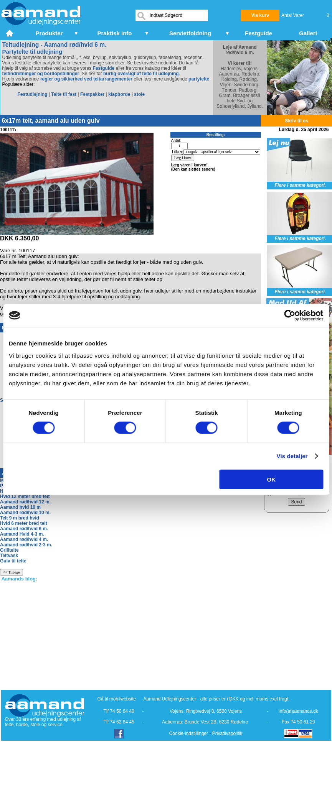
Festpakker (92, 94)
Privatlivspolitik (227, 733)
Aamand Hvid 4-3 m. (22, 534)
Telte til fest (63, 94)
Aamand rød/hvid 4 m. (24, 539)
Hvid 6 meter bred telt (23, 523)
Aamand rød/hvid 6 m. (24, 528)
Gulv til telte (13, 561)
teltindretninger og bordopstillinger (40, 73)
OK (271, 479)
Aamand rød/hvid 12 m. (25, 502)
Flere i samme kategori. (300, 185)
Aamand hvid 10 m (20, 507)
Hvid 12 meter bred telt (25, 496)
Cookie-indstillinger (188, 733)
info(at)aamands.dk (298, 711)
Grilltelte (9, 550)
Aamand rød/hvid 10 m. (25, 512)
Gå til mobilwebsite (116, 699)
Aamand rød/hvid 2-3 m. (26, 544)
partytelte (198, 79)
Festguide (104, 68)
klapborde (119, 94)
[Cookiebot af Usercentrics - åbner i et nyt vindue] (289, 315)
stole (139, 94)
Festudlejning (33, 94)
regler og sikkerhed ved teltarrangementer (85, 79)
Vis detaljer (292, 456)
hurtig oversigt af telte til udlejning (141, 73)
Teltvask (9, 555)
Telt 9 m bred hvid (19, 518)
